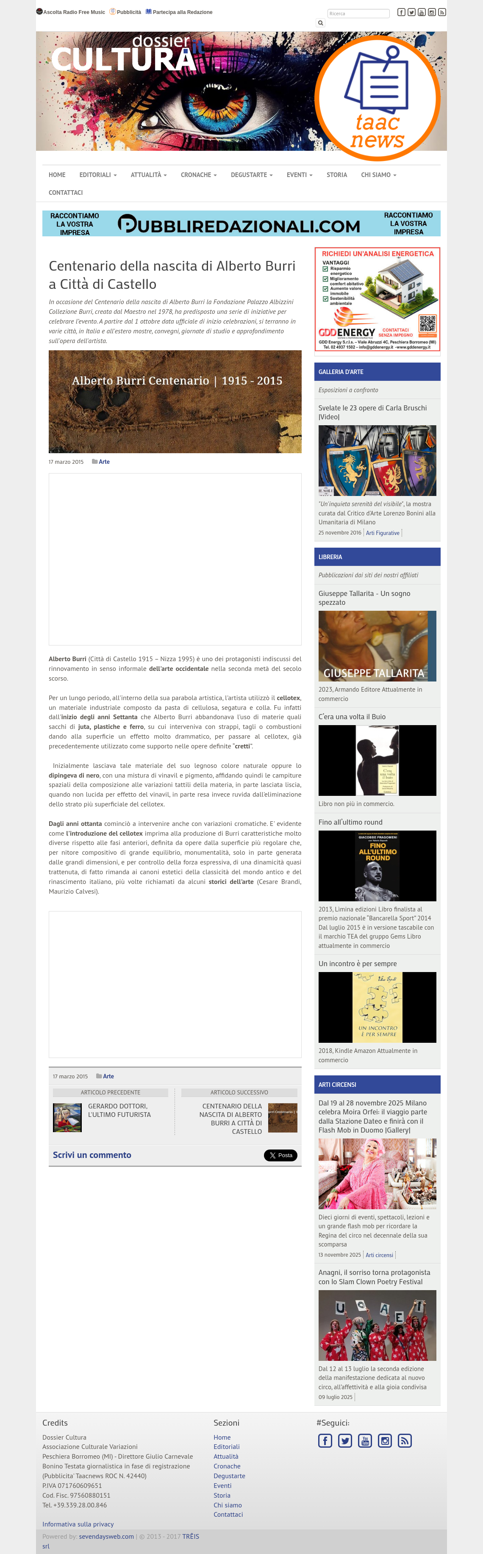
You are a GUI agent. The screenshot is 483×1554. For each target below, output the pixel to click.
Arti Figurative (383, 532)
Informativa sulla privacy (78, 1524)
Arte (104, 461)
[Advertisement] (175, 984)
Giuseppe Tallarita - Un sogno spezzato (365, 597)
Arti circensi (337, 1084)
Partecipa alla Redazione (178, 11)
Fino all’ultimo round (351, 821)
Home (57, 175)
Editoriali (98, 175)
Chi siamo (378, 175)
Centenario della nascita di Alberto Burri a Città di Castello (230, 1118)
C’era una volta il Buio (352, 716)
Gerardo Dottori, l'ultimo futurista (119, 1110)
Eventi (300, 175)
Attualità (149, 175)
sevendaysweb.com (106, 1536)
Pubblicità (125, 11)
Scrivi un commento (92, 1155)
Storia (337, 175)
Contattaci (66, 192)
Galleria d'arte (341, 372)
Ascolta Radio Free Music (70, 11)
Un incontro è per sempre (358, 963)
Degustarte (252, 175)
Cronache (199, 175)
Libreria (330, 557)
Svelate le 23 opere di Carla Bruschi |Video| (373, 412)
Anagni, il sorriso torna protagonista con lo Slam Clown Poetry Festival (374, 1276)
